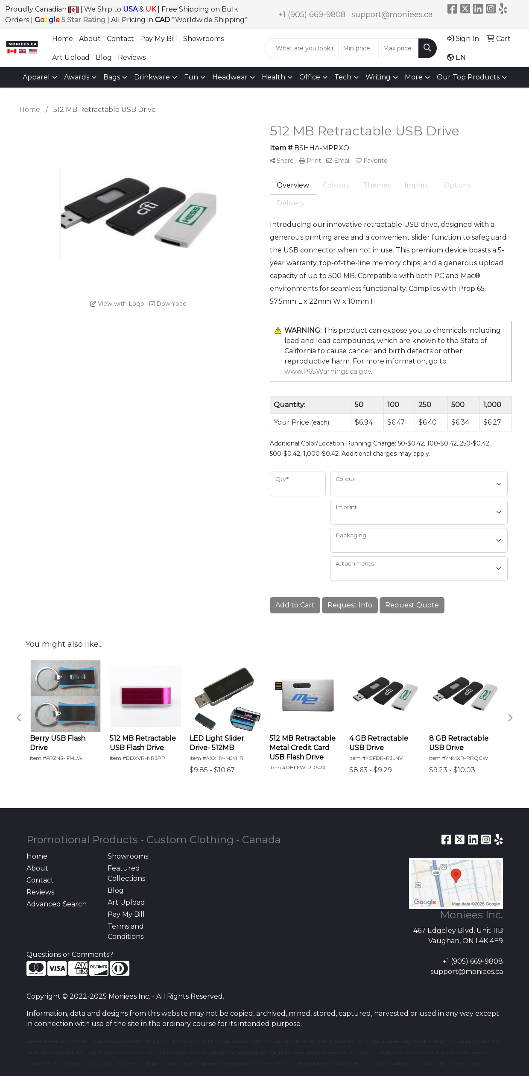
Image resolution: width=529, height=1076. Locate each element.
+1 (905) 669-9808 (311, 14)
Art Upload (71, 57)
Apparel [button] (36, 77)
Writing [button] (378, 77)
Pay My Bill (158, 39)
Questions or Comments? (69, 954)
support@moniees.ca (392, 14)
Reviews (132, 57)
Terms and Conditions (126, 931)
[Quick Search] (302, 48)
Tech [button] (342, 77)
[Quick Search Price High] (398, 48)
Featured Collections (126, 873)
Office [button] (309, 77)
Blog (104, 57)
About (90, 39)
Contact (120, 39)
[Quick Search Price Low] (358, 48)
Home (62, 39)
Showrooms (203, 39)
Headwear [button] (230, 77)
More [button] (414, 77)
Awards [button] (76, 77)
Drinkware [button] (152, 77)
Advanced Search (56, 904)
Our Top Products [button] (468, 77)
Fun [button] (191, 77)
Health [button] (273, 77)
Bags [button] (111, 77)
